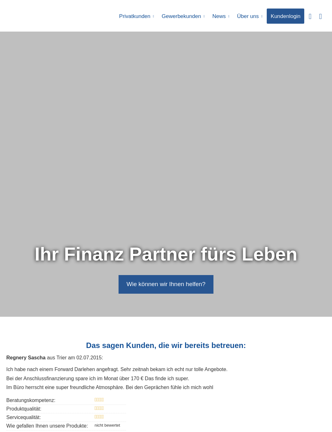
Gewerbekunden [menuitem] (181, 16)
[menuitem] (310, 16)
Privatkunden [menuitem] (135, 16)
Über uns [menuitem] (248, 16)
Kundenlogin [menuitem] (286, 16)
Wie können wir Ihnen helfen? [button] (165, 284)
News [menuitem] (219, 16)
